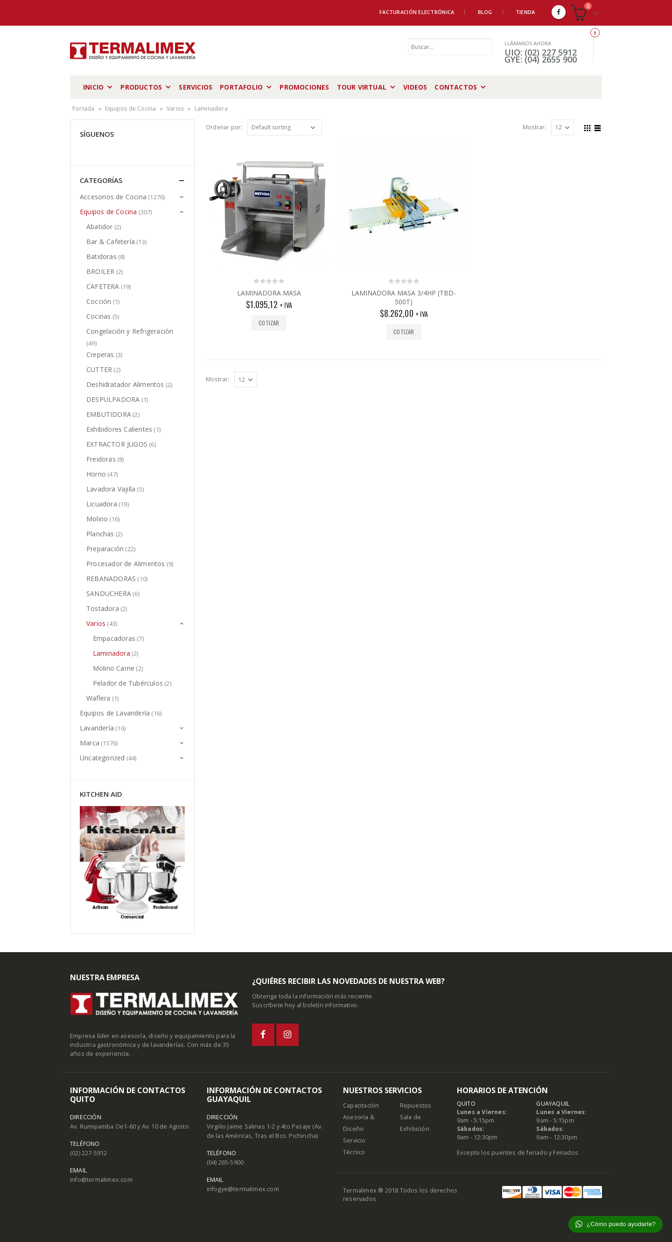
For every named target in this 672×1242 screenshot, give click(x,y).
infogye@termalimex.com (243, 1189)
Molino (97, 518)
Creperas (100, 354)
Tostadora (102, 608)
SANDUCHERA (108, 593)
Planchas (100, 533)
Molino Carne (113, 668)
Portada (83, 108)
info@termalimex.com (101, 1180)
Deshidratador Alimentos (125, 384)
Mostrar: (534, 127)
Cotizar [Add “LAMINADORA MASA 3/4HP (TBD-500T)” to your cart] (403, 331)
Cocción (98, 301)
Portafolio (241, 87)
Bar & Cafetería (110, 241)
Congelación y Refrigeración (129, 331)
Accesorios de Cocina (113, 196)
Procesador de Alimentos (125, 563)
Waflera (98, 698)
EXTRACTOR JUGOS (116, 444)
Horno (96, 474)
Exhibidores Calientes (119, 429)
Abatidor (99, 226)
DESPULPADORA (113, 399)
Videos (415, 87)
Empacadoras (114, 638)
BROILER (100, 271)
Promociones (304, 87)
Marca (89, 742)
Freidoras (101, 459)
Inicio (93, 87)
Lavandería (97, 727)
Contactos (455, 87)
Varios (175, 108)
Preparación (105, 548)
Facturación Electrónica (416, 11)
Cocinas (98, 316)
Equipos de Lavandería (115, 713)
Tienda (525, 11)
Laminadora (111, 653)
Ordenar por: (224, 127)
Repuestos (416, 1105)
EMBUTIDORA (108, 414)
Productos (141, 87)
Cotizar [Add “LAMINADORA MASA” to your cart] (269, 322)
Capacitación (361, 1105)
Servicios (195, 87)
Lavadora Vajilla (110, 488)
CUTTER (99, 369)
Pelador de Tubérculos (128, 683)
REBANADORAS (111, 578)
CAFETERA (102, 286)
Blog (485, 11)
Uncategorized (102, 757)
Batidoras (101, 256)
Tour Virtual (361, 87)
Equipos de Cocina (130, 108)
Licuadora (101, 503)
